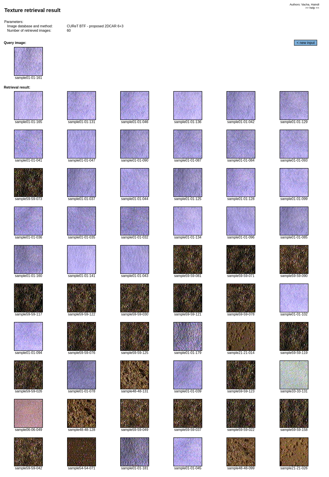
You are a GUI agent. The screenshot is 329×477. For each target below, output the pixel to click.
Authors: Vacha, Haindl (304, 4)
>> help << (312, 7)
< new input (306, 43)
